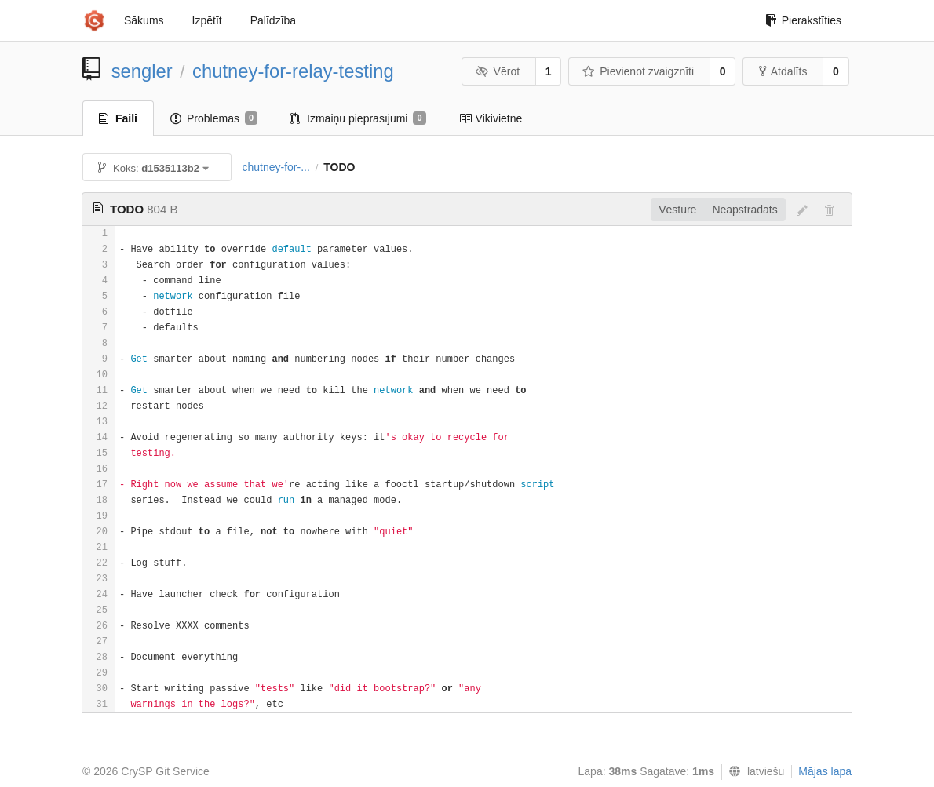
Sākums (144, 20)
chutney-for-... (275, 167)
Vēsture (677, 209)
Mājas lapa (825, 771)
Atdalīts (783, 71)
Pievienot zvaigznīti (638, 71)
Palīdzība (273, 20)
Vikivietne (491, 118)
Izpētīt (207, 20)
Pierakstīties (803, 20)
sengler (142, 71)
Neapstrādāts (744, 209)
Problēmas (213, 118)
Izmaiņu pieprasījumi (358, 118)
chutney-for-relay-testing (293, 71)
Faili (118, 118)
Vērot (498, 71)
